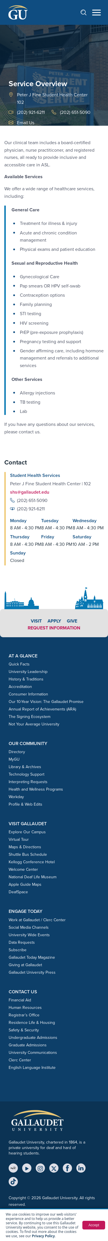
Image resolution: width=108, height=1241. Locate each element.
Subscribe (17, 950)
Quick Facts (19, 664)
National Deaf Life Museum (32, 877)
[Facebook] (67, 1168)
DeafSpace (18, 892)
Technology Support (26, 774)
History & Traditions (26, 679)
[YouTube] (26, 1168)
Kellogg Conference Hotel (32, 862)
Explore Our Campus (27, 832)
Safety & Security (24, 1030)
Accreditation (20, 687)
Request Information (54, 628)
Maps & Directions (25, 847)
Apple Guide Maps (25, 884)
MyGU (14, 759)
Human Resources (25, 1008)
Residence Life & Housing (32, 1023)
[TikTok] (13, 1181)
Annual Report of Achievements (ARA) (42, 709)
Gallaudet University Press (32, 972)
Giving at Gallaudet (25, 965)
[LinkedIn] (81, 1168)
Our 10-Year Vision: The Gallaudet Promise (46, 702)
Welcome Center (23, 869)
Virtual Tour (19, 839)
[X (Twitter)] (53, 1168)
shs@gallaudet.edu (29, 492)
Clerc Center (20, 1060)
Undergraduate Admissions (33, 1038)
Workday (16, 797)
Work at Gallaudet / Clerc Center (37, 920)
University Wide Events (29, 935)
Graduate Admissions (28, 1045)
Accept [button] (93, 1225)
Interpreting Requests (28, 782)
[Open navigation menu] (96, 12)
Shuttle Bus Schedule (28, 854)
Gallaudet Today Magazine (32, 957)
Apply (54, 621)
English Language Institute (32, 1068)
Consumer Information (28, 694)
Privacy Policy (43, 1236)
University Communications (33, 1053)
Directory (17, 752)
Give (72, 621)
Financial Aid (20, 1000)
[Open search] (86, 12)
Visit (36, 621)
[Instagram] (40, 1168)
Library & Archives (25, 767)
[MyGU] (13, 1168)
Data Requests (22, 942)
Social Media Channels (29, 927)
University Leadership (28, 672)
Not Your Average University (34, 724)
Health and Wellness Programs (36, 789)
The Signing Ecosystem (29, 717)
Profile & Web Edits (25, 804)
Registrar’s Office (24, 1015)
